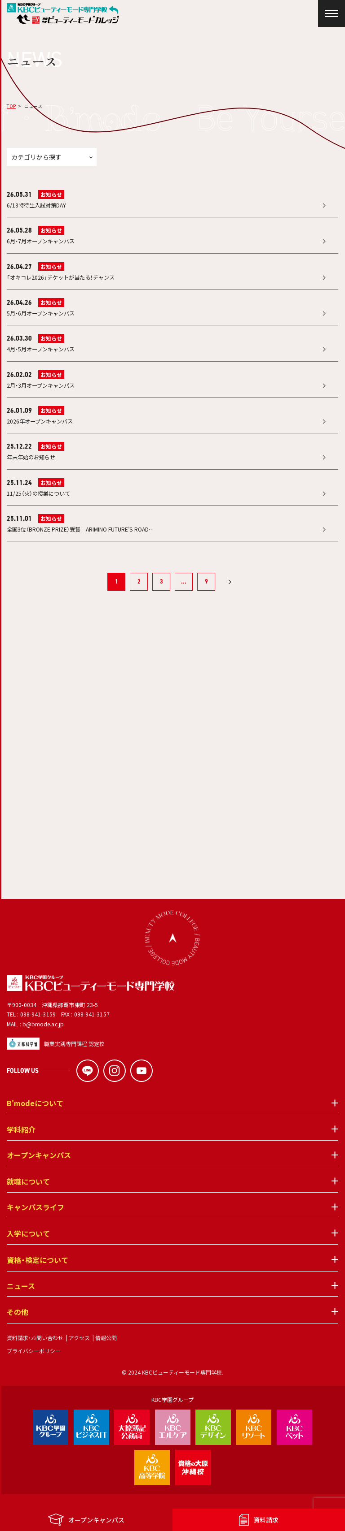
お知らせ (51, 194)
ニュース (21, 1300)
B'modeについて (35, 1118)
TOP (11, 106)
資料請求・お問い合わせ (35, 1351)
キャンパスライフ (35, 1222)
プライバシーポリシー (34, 1364)
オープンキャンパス (39, 1170)
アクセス (79, 1351)
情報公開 (106, 1351)
